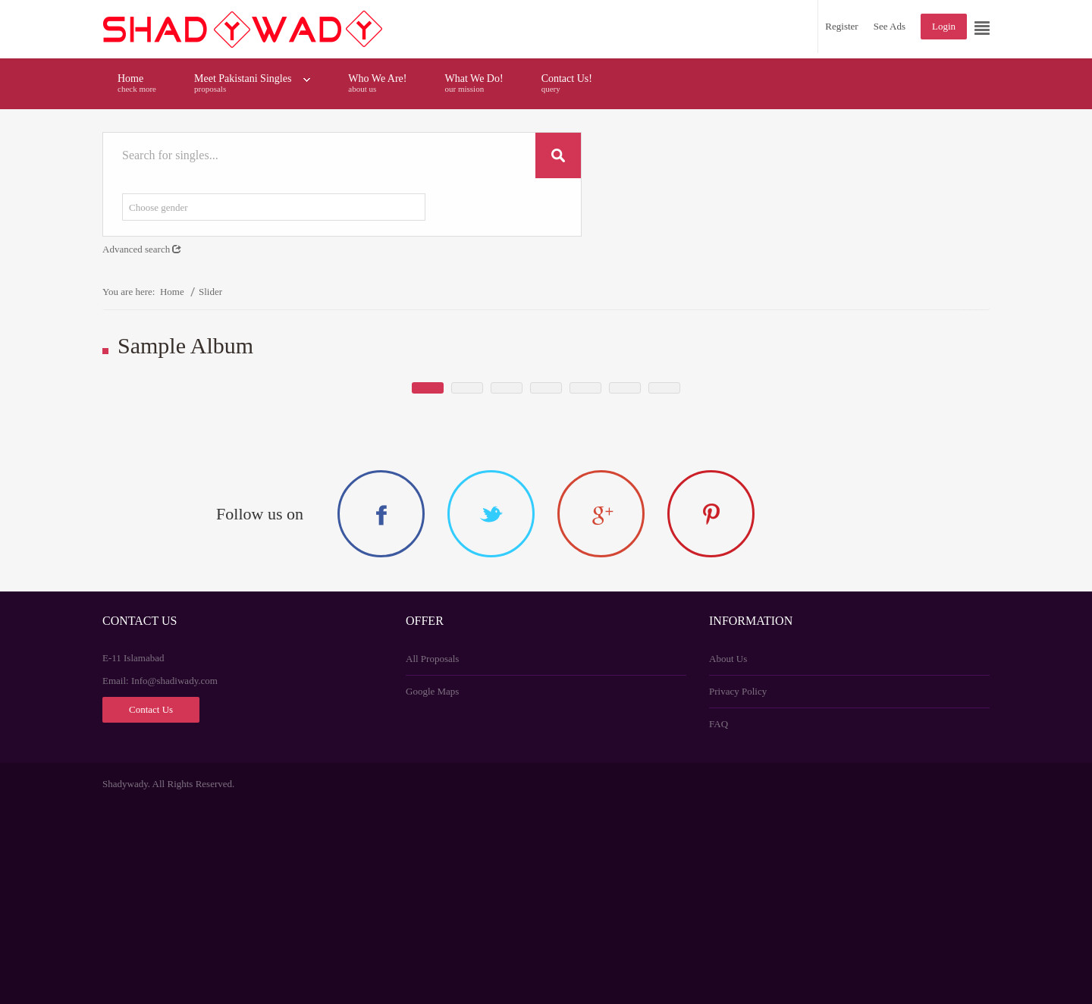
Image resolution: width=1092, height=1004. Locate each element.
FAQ (718, 922)
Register (841, 26)
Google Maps (432, 890)
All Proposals (432, 857)
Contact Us (151, 908)
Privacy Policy (738, 890)
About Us (728, 857)
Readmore (439, 547)
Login (944, 26)
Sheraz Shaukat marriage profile (383, 515)
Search (558, 155)
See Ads (889, 26)
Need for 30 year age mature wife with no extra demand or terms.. (651, 498)
